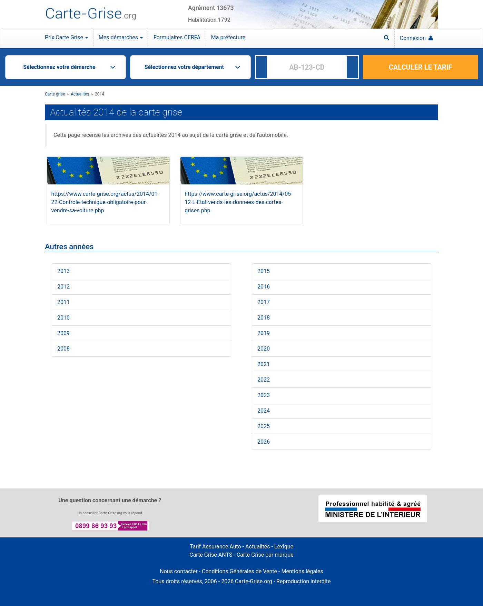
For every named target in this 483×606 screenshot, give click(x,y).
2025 (263, 426)
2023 (263, 395)
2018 (263, 317)
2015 (263, 271)
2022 (263, 379)
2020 (263, 348)
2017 (263, 302)
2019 (263, 333)
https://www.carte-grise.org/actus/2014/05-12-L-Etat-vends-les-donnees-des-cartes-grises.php (238, 202)
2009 (63, 333)
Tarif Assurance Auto (215, 546)
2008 (63, 348)
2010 (63, 317)
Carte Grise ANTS (210, 555)
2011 (63, 302)
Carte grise (55, 94)
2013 (63, 271)
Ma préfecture (228, 37)
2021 (263, 364)
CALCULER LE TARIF (420, 67)
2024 (263, 410)
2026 (263, 441)
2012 (63, 286)
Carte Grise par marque (265, 555)
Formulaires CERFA (177, 37)
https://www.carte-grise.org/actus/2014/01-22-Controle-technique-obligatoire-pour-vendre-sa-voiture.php (105, 202)
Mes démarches (121, 37)
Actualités (80, 94)
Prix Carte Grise (66, 37)
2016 (263, 286)
